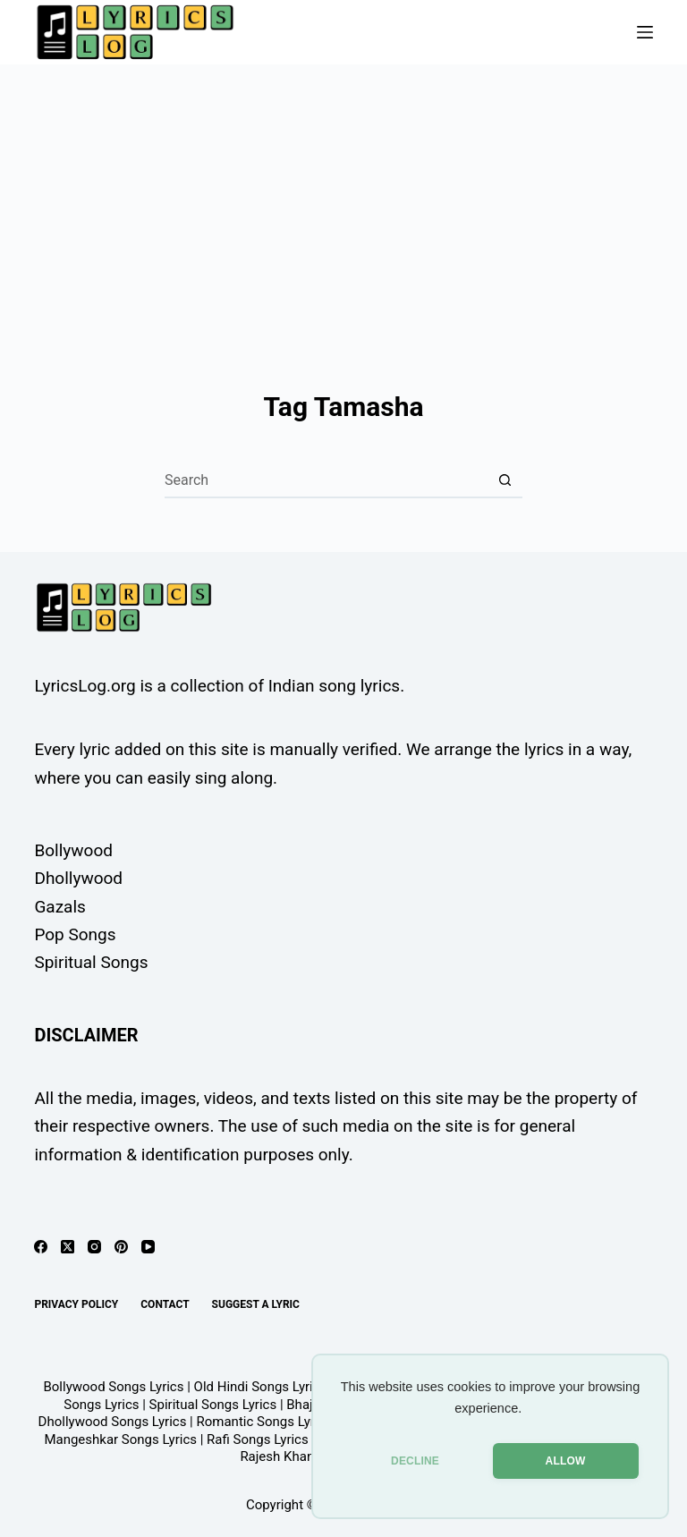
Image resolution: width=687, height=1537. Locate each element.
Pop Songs (74, 934)
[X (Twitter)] (67, 1246)
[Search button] (504, 480)
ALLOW (566, 1461)
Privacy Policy (76, 1304)
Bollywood (73, 850)
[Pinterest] (121, 1246)
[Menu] (645, 32)
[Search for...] (326, 480)
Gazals (59, 906)
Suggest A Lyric (256, 1304)
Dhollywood (78, 878)
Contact (164, 1304)
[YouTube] (148, 1246)
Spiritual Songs (91, 962)
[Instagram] (94, 1246)
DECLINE (415, 1461)
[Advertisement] (343, 198)
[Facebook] (40, 1246)
